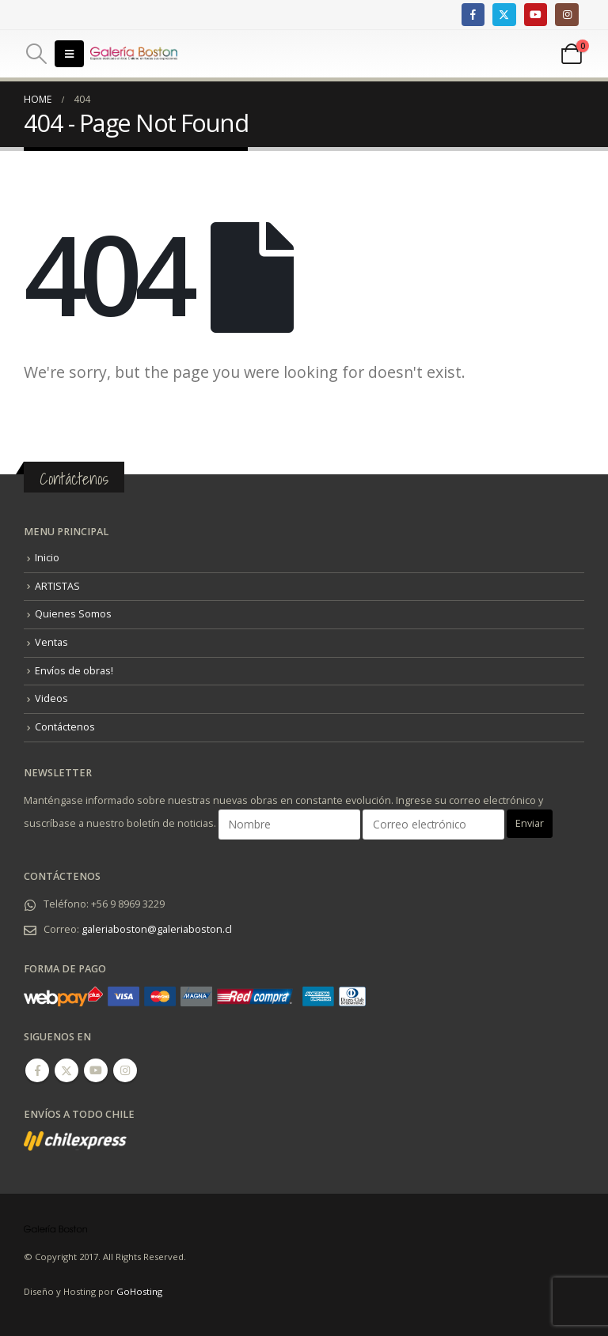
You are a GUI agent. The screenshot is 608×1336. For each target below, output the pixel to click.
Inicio (47, 557)
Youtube (96, 1070)
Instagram (125, 1070)
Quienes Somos (73, 614)
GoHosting (139, 1291)
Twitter (66, 1070)
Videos (51, 698)
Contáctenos (65, 727)
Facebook (37, 1070)
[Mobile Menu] (69, 53)
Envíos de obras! (74, 670)
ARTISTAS (57, 586)
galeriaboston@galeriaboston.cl (157, 929)
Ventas (51, 642)
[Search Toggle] (36, 53)
